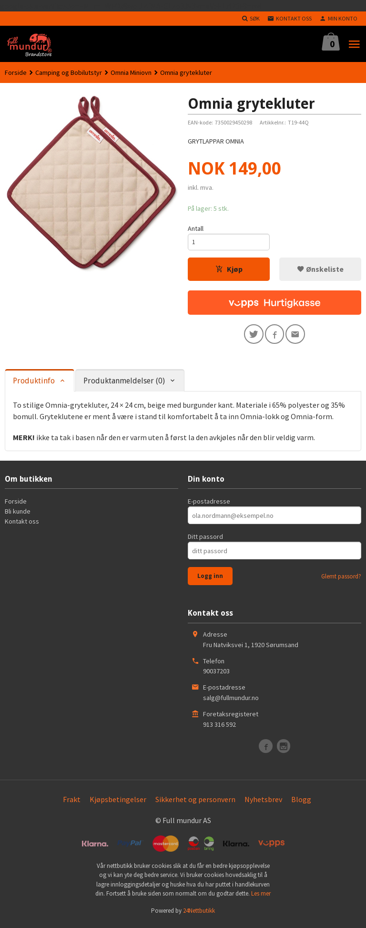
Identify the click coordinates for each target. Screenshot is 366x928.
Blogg (301, 802)
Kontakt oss (22, 524)
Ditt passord (205, 540)
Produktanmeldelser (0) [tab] (124, 384)
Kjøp (229, 270)
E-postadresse (209, 504)
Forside (16, 72)
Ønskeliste (320, 270)
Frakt (72, 802)
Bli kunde (17, 514)
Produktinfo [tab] (34, 384)
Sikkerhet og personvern (195, 802)
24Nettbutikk (199, 913)
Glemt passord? (341, 580)
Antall (195, 228)
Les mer (261, 897)
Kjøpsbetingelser (118, 802)
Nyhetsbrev (263, 802)
